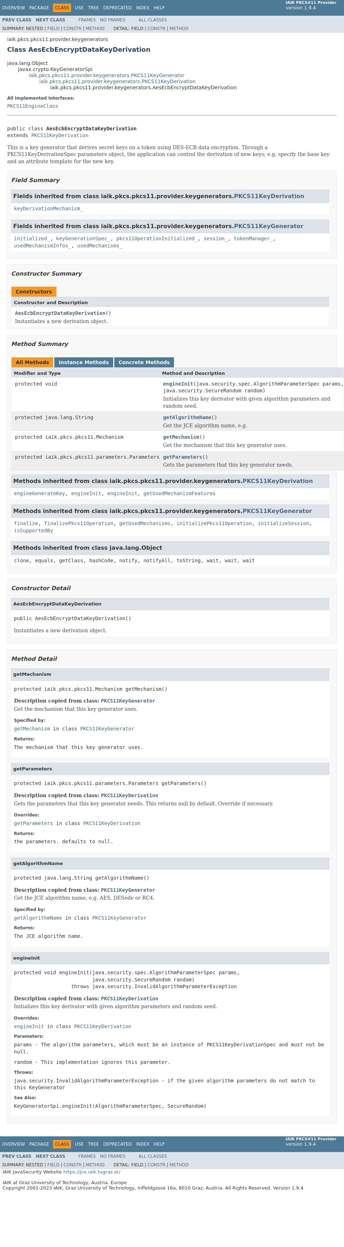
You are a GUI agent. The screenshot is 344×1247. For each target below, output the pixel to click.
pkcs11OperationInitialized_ (157, 238)
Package (39, 7)
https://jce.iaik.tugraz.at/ (91, 1172)
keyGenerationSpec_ (83, 238)
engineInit (178, 384)
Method (95, 28)
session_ (216, 238)
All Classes (153, 19)
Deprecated (117, 7)
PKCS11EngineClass (32, 106)
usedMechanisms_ (99, 245)
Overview (13, 7)
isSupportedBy (33, 530)
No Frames (112, 19)
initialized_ (32, 238)
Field (53, 28)
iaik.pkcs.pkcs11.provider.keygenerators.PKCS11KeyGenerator (106, 75)
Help (159, 7)
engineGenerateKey (39, 493)
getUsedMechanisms (144, 523)
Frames (87, 19)
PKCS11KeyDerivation (59, 135)
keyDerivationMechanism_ (48, 208)
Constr (72, 28)
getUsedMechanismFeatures (179, 493)
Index (143, 7)
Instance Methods (84, 362)
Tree (93, 7)
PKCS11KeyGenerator (268, 226)
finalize (26, 523)
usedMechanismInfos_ (42, 245)
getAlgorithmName (187, 417)
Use (79, 7)
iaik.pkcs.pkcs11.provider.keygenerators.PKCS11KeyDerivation (117, 81)
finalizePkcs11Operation (78, 523)
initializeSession (283, 523)
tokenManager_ (253, 238)
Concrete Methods (144, 362)
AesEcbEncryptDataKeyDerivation (60, 313)
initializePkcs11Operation (214, 523)
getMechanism (181, 437)
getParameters (183, 457)
